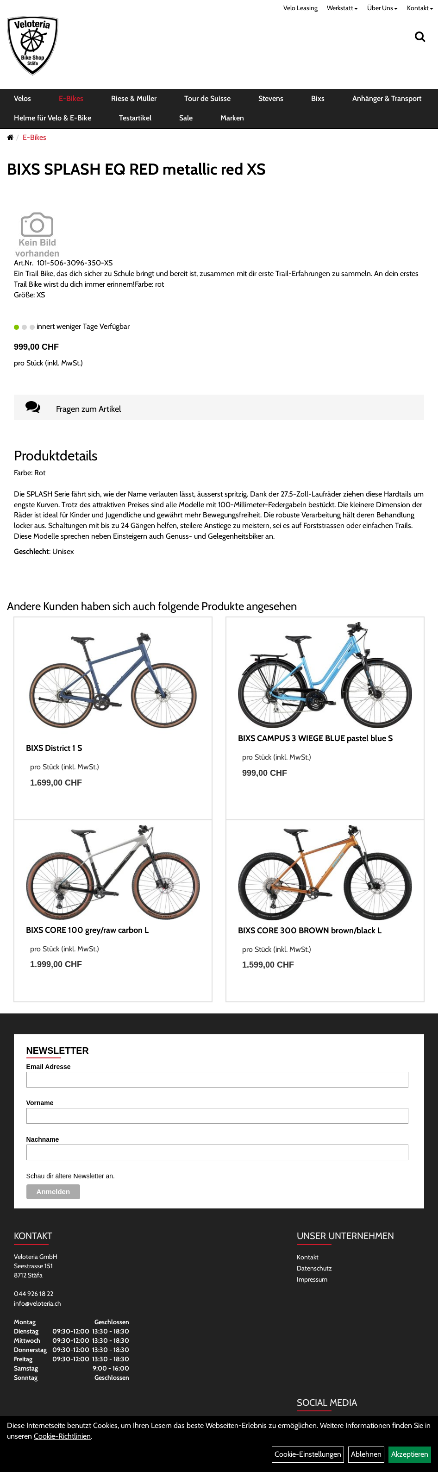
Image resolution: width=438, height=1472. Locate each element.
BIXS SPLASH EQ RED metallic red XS (136, 169)
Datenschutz (314, 1268)
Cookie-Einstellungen (308, 1454)
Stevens (270, 98)
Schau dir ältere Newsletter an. (70, 1176)
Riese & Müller (133, 98)
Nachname (42, 1139)
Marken (232, 117)
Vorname (40, 1103)
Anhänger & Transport (386, 98)
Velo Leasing (300, 8)
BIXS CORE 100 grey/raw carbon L (87, 930)
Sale (186, 117)
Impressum (312, 1279)
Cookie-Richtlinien (62, 1436)
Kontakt (420, 8)
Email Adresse (48, 1066)
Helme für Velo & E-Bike (52, 117)
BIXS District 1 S (54, 748)
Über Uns (382, 8)
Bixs (318, 98)
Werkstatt (342, 8)
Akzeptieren (409, 1454)
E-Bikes (71, 98)
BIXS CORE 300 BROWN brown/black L (310, 930)
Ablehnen (366, 1454)
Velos (22, 98)
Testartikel (135, 117)
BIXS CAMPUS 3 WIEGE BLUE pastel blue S (315, 738)
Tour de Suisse (207, 98)
